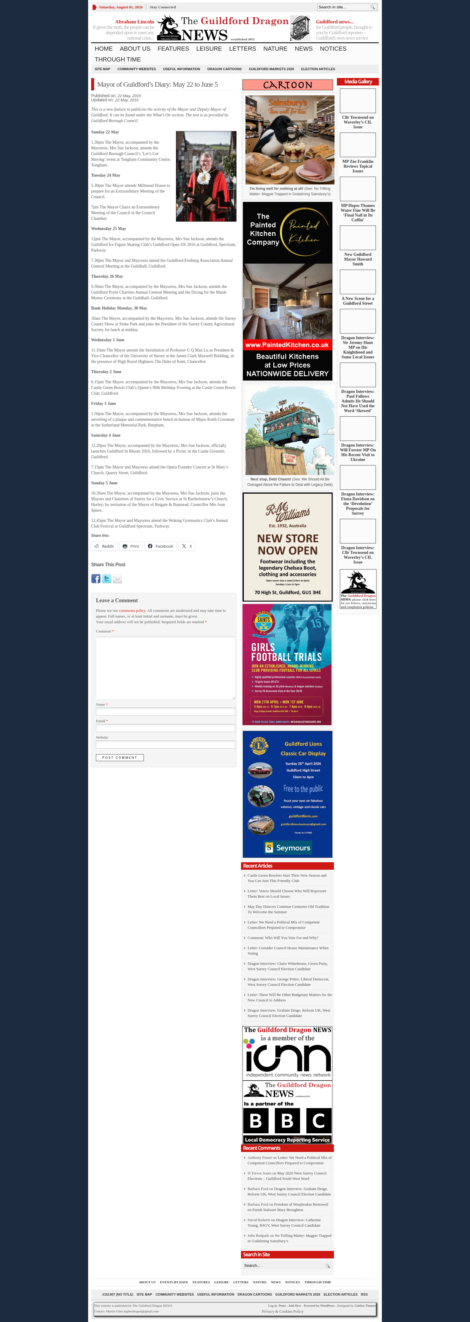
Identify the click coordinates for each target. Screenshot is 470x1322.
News (304, 48)
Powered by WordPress (319, 1305)
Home (104, 48)
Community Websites (137, 69)
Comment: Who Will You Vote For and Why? (283, 937)
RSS (364, 1294)
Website (102, 737)
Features (173, 48)
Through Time (118, 59)
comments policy (132, 610)
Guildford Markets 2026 (271, 69)
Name (102, 704)
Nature (275, 48)
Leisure (209, 48)
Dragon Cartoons (224, 69)
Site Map (102, 69)
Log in (272, 1305)
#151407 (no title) (117, 1294)
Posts (282, 1305)
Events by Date (174, 1282)
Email (102, 721)
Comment (105, 631)
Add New (294, 1305)
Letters (242, 48)
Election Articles (318, 69)
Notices (333, 48)
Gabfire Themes (365, 1305)
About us (135, 48)
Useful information (181, 69)
